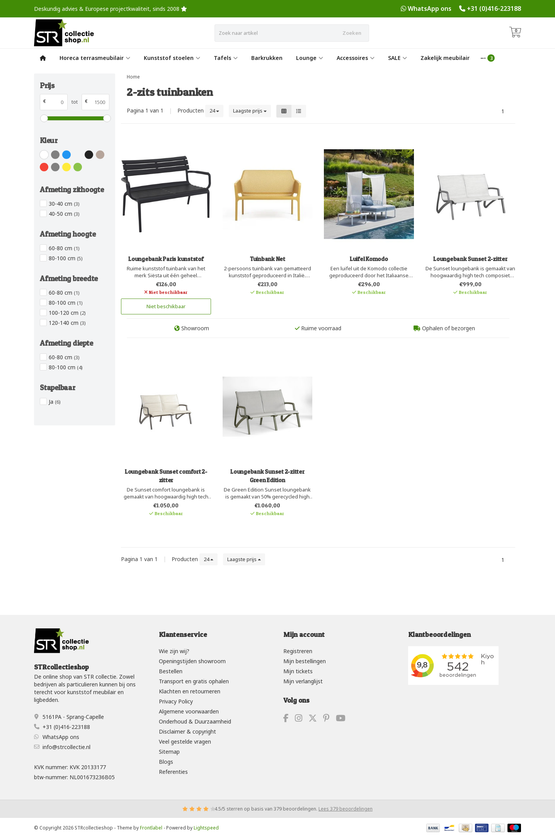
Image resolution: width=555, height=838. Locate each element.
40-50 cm (64, 213)
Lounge (309, 57)
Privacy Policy (176, 701)
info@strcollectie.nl (66, 747)
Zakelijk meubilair (445, 57)
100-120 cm (67, 312)
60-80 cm (64, 248)
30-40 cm (64, 203)
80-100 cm (66, 258)
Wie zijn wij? (174, 651)
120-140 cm (67, 322)
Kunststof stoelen (172, 57)
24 (214, 110)
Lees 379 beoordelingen (345, 809)
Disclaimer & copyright (187, 731)
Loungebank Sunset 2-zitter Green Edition (267, 476)
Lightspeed (206, 827)
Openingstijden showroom (192, 661)
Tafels (226, 57)
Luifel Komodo (369, 259)
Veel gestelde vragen (185, 741)
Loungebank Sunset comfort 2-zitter (166, 476)
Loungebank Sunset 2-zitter (470, 259)
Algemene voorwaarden (189, 711)
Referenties (173, 771)
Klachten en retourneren (189, 691)
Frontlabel (151, 827)
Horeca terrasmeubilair (95, 57)
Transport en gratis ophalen (194, 681)
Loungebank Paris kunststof (166, 259)
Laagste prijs (250, 110)
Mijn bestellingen (304, 661)
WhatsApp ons (429, 8)
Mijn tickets (298, 671)
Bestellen (170, 671)
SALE (397, 57)
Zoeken (351, 32)
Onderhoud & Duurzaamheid (195, 721)
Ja (55, 401)
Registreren (297, 651)
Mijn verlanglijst (303, 681)
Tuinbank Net (267, 259)
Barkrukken (267, 57)
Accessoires (356, 57)
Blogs (166, 761)
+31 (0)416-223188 (494, 8)
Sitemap (169, 751)
